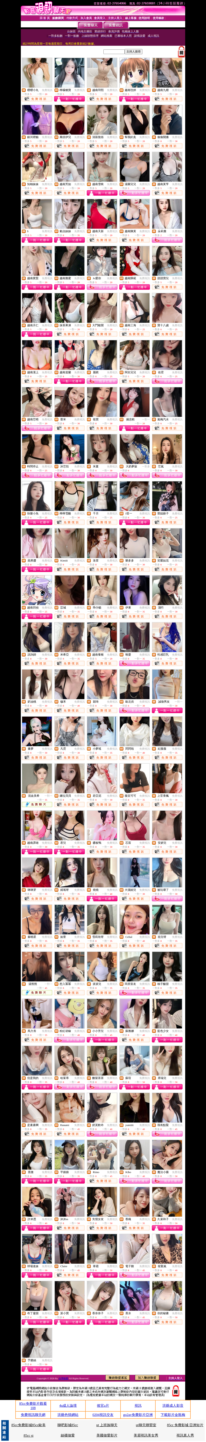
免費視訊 (47, 90)
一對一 (146, 419)
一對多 (146, 466)
